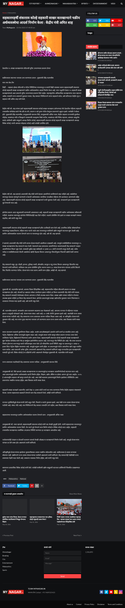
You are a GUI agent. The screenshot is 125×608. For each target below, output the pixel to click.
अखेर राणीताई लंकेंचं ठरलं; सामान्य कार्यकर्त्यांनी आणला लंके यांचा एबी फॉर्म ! (110, 67)
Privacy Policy (89, 604)
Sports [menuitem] (84, 4)
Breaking (5, 556)
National (23, 479)
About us (70, 604)
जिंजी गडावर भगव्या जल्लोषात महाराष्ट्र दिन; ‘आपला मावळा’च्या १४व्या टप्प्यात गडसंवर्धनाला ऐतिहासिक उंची (69, 519)
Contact (79, 604)
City (3, 559)
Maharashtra (12, 13)
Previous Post (8, 535)
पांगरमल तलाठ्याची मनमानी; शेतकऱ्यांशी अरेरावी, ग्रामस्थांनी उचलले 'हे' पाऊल (110, 80)
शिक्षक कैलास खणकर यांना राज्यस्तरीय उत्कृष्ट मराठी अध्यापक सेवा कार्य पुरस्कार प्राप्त (110, 104)
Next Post (76, 535)
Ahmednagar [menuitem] (51, 4)
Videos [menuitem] (114, 4)
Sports (4, 570)
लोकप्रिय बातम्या (92, 47)
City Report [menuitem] (34, 4)
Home (4, 13)
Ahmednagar (6, 552)
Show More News (75, 494)
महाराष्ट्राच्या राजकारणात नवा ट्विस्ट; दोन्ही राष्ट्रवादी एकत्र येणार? (41, 518)
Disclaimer (101, 604)
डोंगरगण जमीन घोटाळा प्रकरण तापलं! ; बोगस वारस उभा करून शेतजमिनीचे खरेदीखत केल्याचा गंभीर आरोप (110, 55)
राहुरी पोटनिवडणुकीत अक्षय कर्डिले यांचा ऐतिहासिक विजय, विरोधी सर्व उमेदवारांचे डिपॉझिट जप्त (110, 92)
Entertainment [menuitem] (100, 4)
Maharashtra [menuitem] (69, 4)
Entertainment (7, 563)
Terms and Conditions (115, 604)
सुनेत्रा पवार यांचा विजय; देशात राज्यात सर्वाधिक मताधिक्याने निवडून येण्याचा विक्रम (14, 519)
